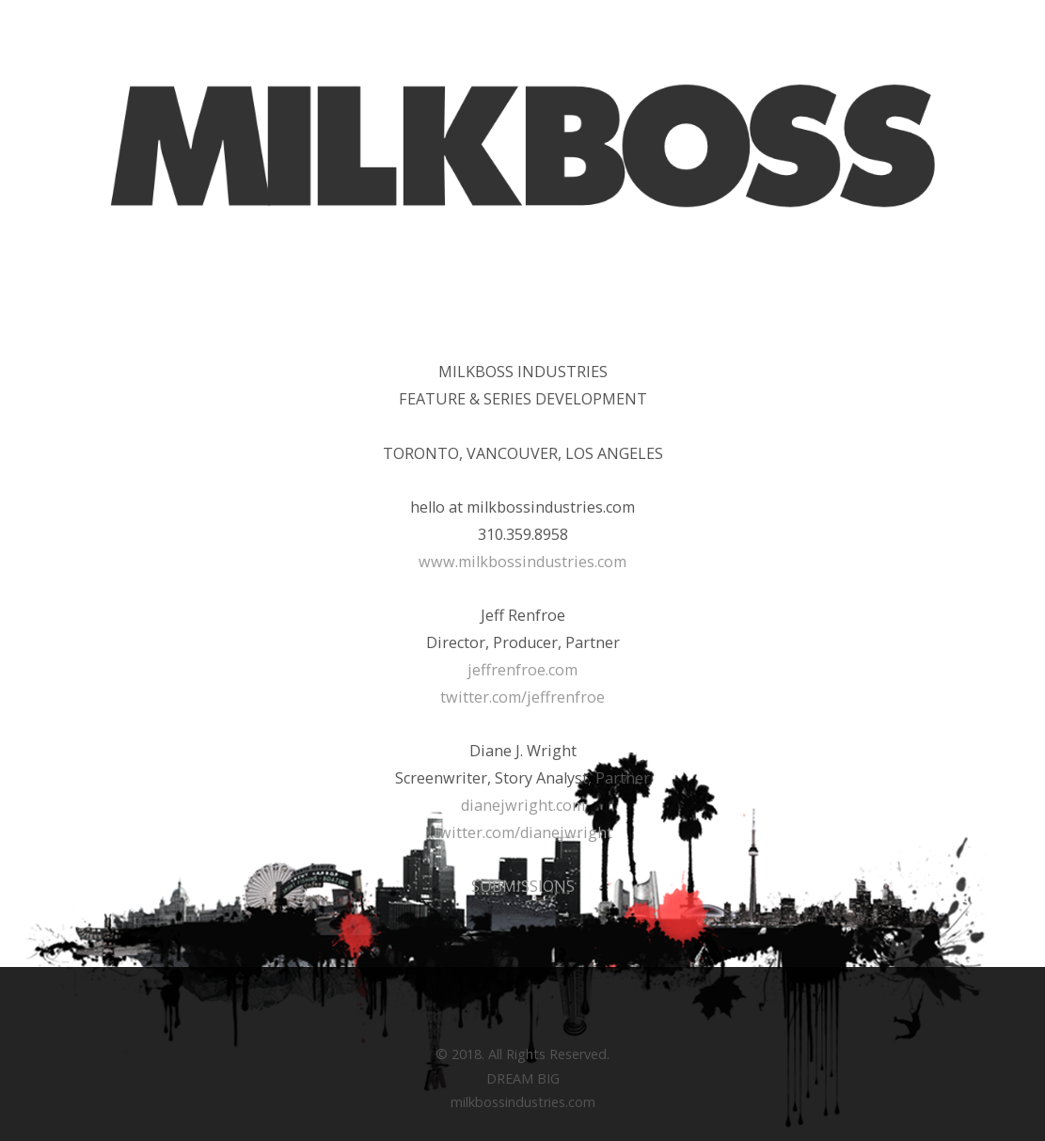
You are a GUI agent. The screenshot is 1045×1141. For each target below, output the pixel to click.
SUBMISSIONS (523, 886)
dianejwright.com (523, 805)
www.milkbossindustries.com (522, 561)
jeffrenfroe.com (522, 669)
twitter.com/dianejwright (523, 832)
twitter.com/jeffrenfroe (522, 697)
